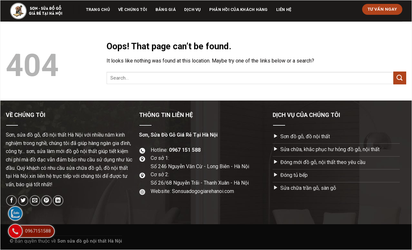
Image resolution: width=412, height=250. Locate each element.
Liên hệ (284, 9)
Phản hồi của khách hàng (238, 9)
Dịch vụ (192, 9)
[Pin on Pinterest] (46, 200)
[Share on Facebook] (11, 200)
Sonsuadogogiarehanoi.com (203, 191)
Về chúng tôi (132, 9)
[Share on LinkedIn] (58, 200)
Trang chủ (98, 9)
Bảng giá (165, 9)
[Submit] (399, 78)
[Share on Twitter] (23, 200)
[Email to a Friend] (35, 200)
